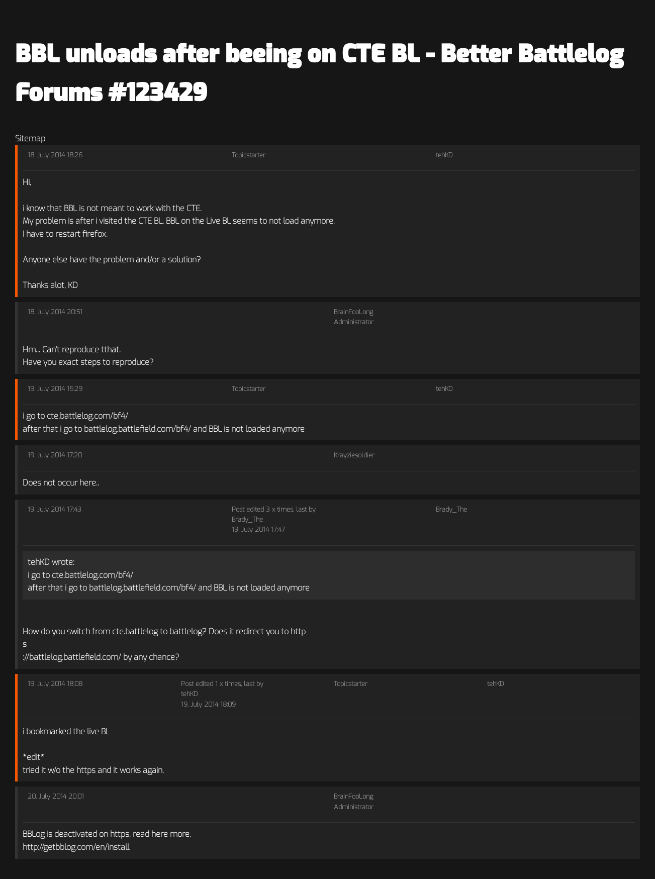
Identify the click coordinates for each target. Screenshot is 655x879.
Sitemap (30, 138)
